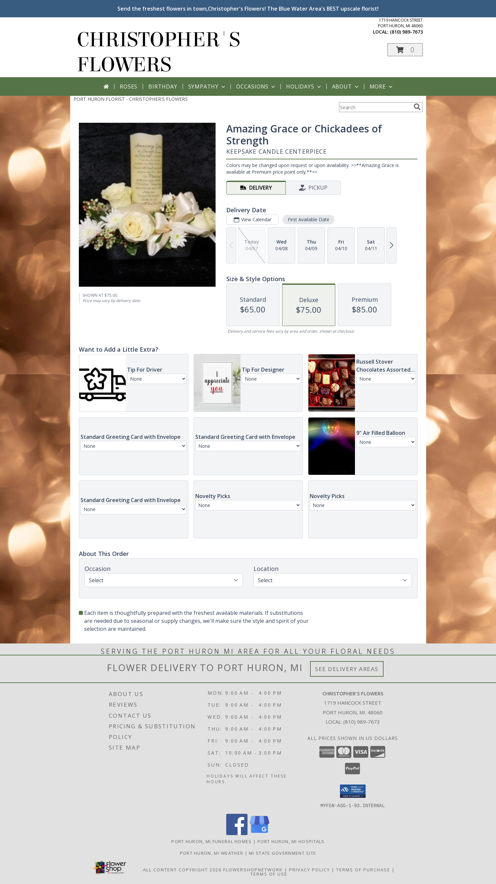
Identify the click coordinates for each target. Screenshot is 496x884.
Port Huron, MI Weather (212, 853)
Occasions (256, 86)
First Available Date (308, 219)
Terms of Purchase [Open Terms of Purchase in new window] (363, 869)
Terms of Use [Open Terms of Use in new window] (268, 874)
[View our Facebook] (237, 833)
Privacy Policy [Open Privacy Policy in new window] (309, 869)
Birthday (162, 86)
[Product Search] (375, 107)
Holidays (304, 86)
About (346, 86)
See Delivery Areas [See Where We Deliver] (347, 669)
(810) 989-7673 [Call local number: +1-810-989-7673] (406, 32)
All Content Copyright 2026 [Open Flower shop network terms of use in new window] (182, 869)
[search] (417, 106)
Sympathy (207, 86)
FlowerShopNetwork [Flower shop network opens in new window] (253, 869)
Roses (128, 86)
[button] (405, 49)
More (382, 86)
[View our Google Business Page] (259, 833)
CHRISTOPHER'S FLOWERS (158, 52)
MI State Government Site (282, 853)
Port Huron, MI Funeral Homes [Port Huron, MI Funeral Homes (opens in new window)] (211, 841)
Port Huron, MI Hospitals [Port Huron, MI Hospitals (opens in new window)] (291, 841)
